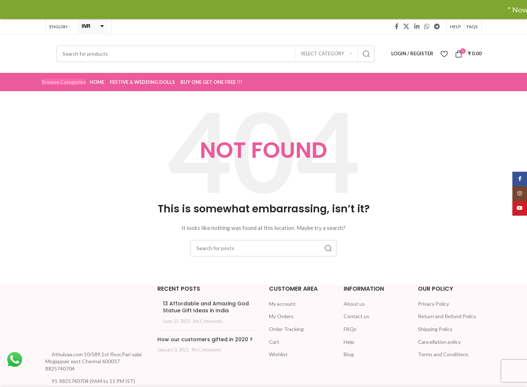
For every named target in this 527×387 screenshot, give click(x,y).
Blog (349, 354)
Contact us (356, 316)
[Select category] (326, 53)
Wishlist (278, 354)
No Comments (208, 321)
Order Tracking (286, 329)
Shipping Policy (435, 329)
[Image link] (72, 315)
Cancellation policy (439, 341)
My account (282, 304)
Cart (274, 341)
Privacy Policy (433, 304)
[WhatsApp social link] (426, 26)
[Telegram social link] (437, 26)
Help (349, 341)
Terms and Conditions (443, 354)
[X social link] (406, 26)
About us (354, 304)
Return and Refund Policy (447, 316)
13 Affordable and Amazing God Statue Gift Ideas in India (206, 307)
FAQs (350, 329)
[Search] (215, 53)
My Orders (281, 316)
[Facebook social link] (396, 26)
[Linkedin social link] (417, 26)
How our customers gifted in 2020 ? (205, 339)
